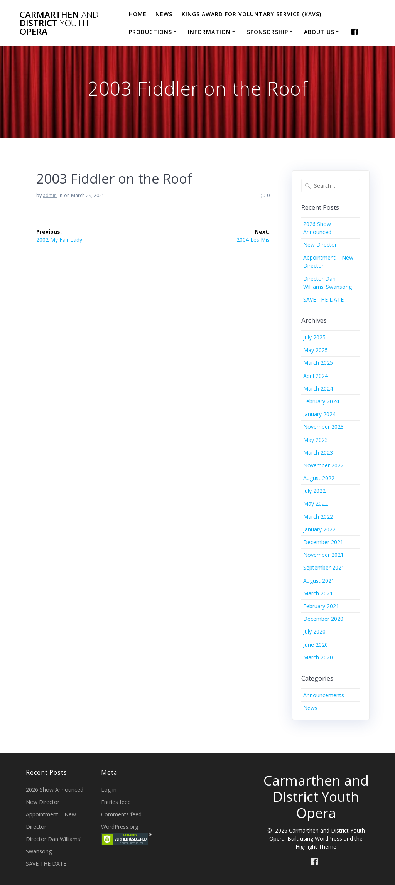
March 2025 (318, 362)
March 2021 (318, 593)
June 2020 (315, 644)
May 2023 (315, 439)
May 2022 (315, 503)
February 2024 (321, 401)
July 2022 (314, 490)
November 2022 (323, 465)
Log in (108, 789)
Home (138, 14)
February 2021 (321, 606)
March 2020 (318, 657)
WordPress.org (119, 826)
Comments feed (121, 814)
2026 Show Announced (54, 789)
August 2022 (318, 478)
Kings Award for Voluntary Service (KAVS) (251, 14)
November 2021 (323, 554)
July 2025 (314, 337)
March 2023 (318, 452)
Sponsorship (267, 31)
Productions (150, 31)
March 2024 (318, 388)
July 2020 (314, 631)
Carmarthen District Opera (59, 23)
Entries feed (116, 802)
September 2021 (323, 567)
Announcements (323, 695)
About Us (319, 31)
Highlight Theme (315, 846)
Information (209, 31)
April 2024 (315, 375)
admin (50, 195)
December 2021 (323, 542)
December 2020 (323, 618)
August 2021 (318, 580)
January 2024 (319, 414)
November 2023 (323, 426)
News (163, 14)
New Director (320, 244)
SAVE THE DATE (323, 299)
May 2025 (315, 350)
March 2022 (318, 516)
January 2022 (319, 529)
